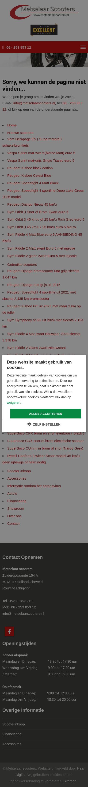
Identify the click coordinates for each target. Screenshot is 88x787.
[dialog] (44, 393)
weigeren (13, 402)
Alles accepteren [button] (45, 413)
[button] (44, 424)
